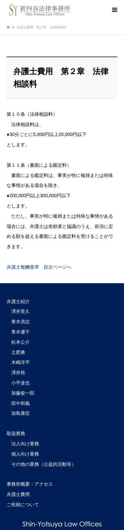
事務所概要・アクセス (30, 484)
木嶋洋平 (20, 362)
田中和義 (20, 403)
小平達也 (20, 382)
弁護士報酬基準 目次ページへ (39, 267)
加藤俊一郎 (22, 393)
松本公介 (20, 342)
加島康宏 (20, 413)
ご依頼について (23, 504)
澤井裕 (18, 372)
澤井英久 (20, 311)
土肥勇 (18, 352)
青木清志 (20, 321)
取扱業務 (16, 433)
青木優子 (20, 331)
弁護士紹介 (18, 301)
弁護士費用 (18, 494)
